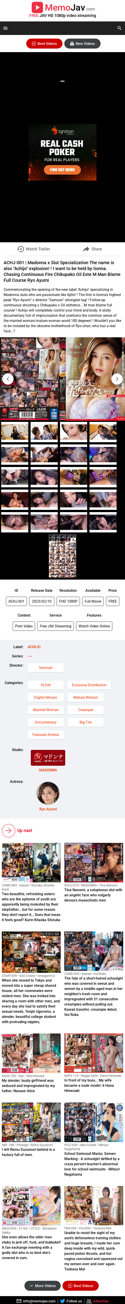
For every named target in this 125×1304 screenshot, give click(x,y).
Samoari (46, 668)
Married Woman (46, 710)
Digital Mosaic (45, 697)
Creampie (85, 710)
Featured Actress (45, 735)
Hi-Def (46, 685)
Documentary (46, 722)
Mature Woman (85, 697)
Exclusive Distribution (89, 685)
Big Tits (85, 722)
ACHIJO (34, 647)
